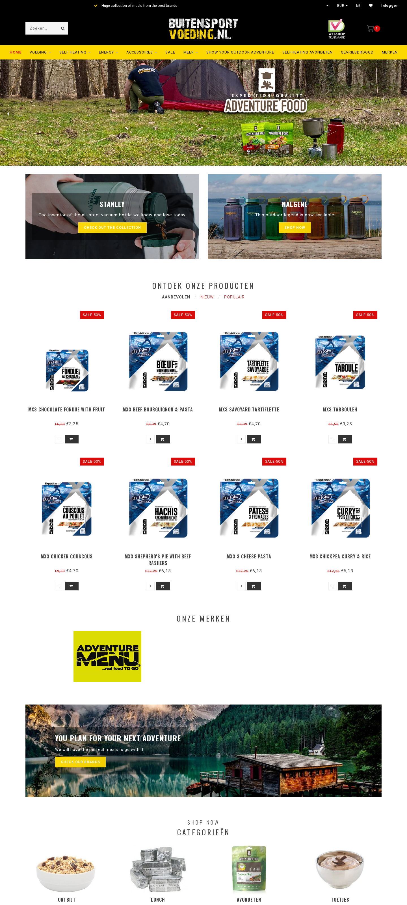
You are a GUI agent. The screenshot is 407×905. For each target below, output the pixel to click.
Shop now (294, 227)
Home (15, 52)
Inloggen (390, 6)
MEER (188, 52)
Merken (390, 52)
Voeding (38, 52)
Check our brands (80, 762)
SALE (170, 52)
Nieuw (207, 297)
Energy (106, 52)
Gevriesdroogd (357, 52)
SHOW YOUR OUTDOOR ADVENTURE (240, 52)
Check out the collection (112, 227)
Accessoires (139, 52)
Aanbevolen (176, 297)
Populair (234, 297)
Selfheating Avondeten (307, 52)
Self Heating (72, 52)
